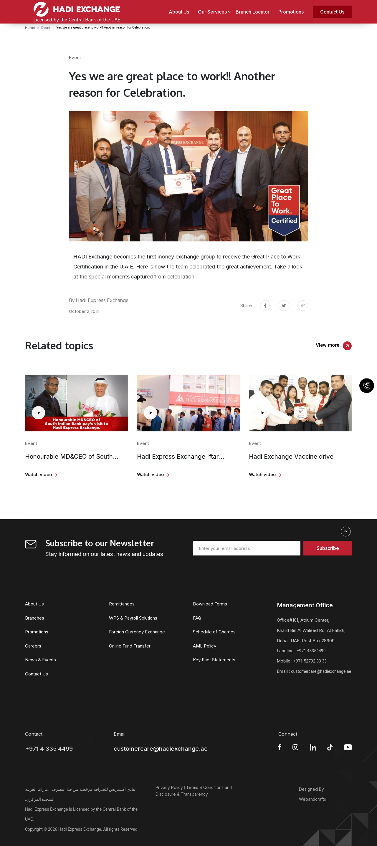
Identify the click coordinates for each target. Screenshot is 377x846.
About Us (179, 12)
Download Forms (210, 604)
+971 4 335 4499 (49, 748)
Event (45, 28)
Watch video (38, 474)
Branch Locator (252, 12)
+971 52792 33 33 (310, 661)
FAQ (197, 618)
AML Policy (204, 646)
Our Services (212, 12)
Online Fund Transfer (130, 646)
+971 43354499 (311, 650)
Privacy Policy (169, 787)
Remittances (122, 604)
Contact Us (332, 12)
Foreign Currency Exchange (137, 632)
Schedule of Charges (214, 632)
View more (327, 345)
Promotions (291, 12)
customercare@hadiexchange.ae (321, 671)
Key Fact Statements (214, 660)
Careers (33, 646)
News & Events (40, 660)
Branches (34, 618)
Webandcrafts (312, 799)
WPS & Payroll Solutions (133, 618)
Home (30, 28)
